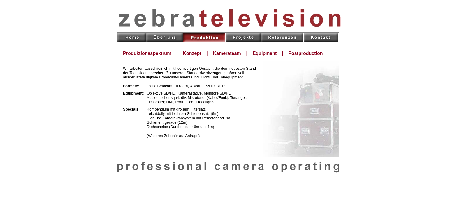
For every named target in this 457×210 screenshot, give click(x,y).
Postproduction (305, 53)
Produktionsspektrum (147, 53)
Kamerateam (227, 53)
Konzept (192, 53)
